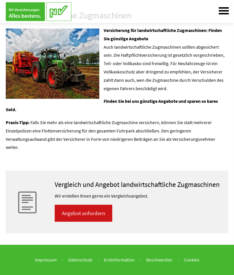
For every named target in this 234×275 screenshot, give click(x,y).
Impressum (46, 260)
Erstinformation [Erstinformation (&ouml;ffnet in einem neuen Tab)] (119, 260)
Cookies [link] (191, 260)
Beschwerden (159, 260)
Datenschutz (80, 260)
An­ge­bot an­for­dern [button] (83, 213)
